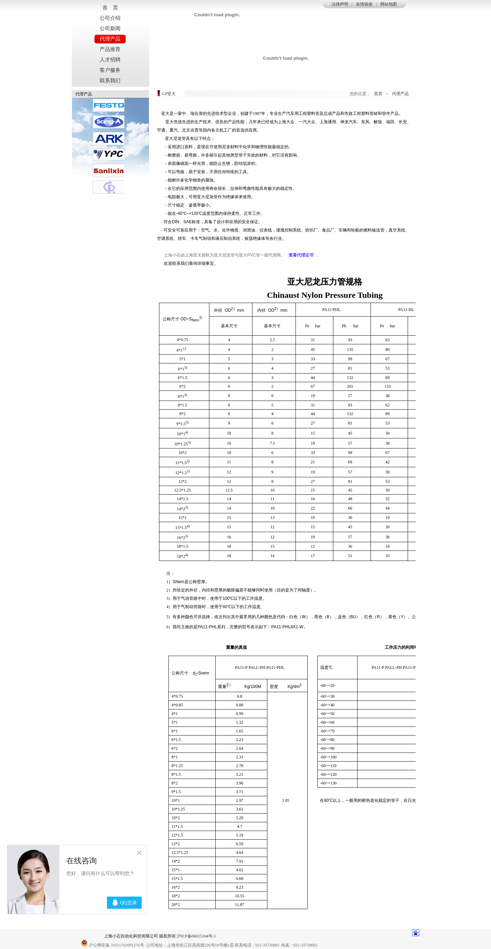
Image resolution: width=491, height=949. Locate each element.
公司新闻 (110, 28)
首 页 (110, 7)
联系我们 (110, 80)
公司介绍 (110, 18)
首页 (378, 93)
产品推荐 (110, 49)
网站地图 (388, 4)
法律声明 (340, 4)
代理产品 (110, 39)
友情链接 (364, 4)
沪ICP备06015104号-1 (196, 936)
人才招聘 (110, 59)
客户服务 (110, 70)
